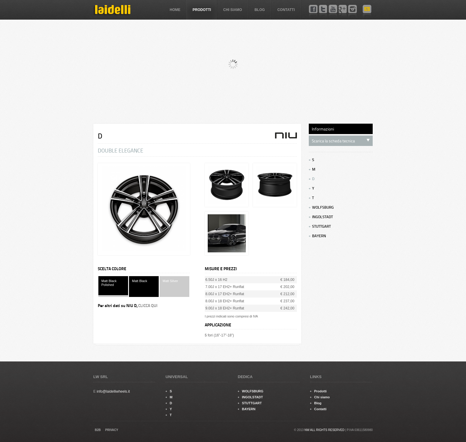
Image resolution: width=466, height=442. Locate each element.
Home (175, 10)
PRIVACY (111, 430)
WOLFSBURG (321, 207)
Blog (259, 10)
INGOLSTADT (321, 217)
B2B (98, 430)
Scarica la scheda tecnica (341, 141)
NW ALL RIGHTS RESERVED (324, 430)
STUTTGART (320, 226)
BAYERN (317, 236)
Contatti (286, 10)
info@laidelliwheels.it (113, 391)
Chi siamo (232, 10)
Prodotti (202, 10)
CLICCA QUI (148, 305)
